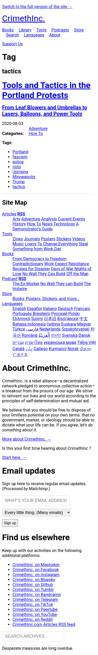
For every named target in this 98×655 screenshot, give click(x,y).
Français (82, 308)
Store (79, 30)
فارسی (32, 329)
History (19, 223)
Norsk (73, 348)
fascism (20, 156)
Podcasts (60, 30)
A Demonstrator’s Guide (46, 226)
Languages (34, 35)
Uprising (20, 171)
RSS (21, 214)
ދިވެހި (29, 348)
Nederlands (50, 329)
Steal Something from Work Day (50, 246)
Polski (74, 313)
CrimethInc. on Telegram (35, 599)
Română (29, 335)
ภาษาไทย (34, 342)
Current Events (71, 218)
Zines (18, 238)
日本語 (50, 318)
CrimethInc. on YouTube (35, 614)
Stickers (63, 238)
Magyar (84, 324)
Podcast (10, 278)
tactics (19, 186)
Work (49, 263)
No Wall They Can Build (43, 273)
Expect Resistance (72, 263)
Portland (20, 151)
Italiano (50, 308)
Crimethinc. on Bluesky (34, 579)
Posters (48, 238)
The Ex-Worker (26, 283)
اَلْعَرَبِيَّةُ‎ (44, 335)
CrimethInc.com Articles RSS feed (44, 624)
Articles (9, 214)
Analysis (49, 218)
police (18, 161)
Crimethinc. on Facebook (36, 569)
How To (36, 133)
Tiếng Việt (86, 342)
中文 (83, 318)
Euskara (68, 324)
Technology (64, 223)
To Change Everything (57, 243)
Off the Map (77, 273)
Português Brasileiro (31, 313)
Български (67, 318)
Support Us (12, 43)
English (19, 308)
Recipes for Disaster (31, 268)
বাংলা (56, 335)
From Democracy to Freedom (40, 258)
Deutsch (65, 308)
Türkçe (19, 329)
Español (34, 308)
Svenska (70, 335)
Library (25, 30)
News (47, 223)
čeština (53, 324)
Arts (16, 218)
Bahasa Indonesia (29, 324)
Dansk (84, 335)
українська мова (60, 342)
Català (19, 348)
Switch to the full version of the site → (37, 6)
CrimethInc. (23, 18)
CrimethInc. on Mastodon (36, 564)
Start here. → (14, 457)
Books (8, 30)
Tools (41, 30)
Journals (32, 238)
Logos (30, 243)
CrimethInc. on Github (33, 584)
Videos (78, 238)
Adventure (38, 128)
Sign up (10, 523)
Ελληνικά (21, 318)
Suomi (37, 318)
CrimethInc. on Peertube (35, 609)
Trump (19, 181)
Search (12, 35)
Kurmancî (58, 348)
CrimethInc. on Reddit (33, 619)
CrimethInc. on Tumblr (33, 589)
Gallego (41, 348)
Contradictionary (28, 263)
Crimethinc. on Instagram (36, 574)
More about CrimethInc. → (26, 439)
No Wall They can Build (62, 283)
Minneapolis (24, 176)
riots (17, 166)
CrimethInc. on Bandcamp (37, 594)
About (54, 35)
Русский (59, 313)
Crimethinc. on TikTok (33, 604)
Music (18, 243)
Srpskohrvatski (75, 329)
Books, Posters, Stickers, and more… (46, 298)
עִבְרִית (18, 342)
